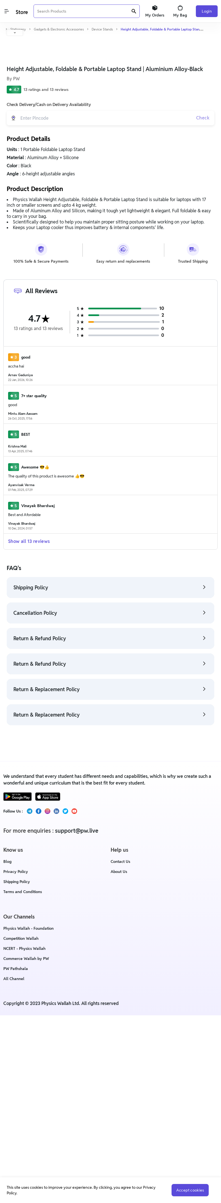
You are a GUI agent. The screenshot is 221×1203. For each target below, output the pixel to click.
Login (207, 11)
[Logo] (21, 11)
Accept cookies (189, 1190)
